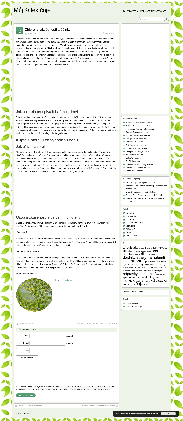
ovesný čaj (126, 271)
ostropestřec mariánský (155, 267)
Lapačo (151, 264)
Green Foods (99, 323)
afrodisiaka (130, 247)
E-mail (26, 343)
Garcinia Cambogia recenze (137, 132)
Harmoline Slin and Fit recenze (138, 168)
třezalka (147, 281)
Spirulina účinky (138, 277)
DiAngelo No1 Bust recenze (136, 139)
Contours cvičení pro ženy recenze (139, 164)
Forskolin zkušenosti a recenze (138, 135)
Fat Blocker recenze (134, 161)
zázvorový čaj (129, 284)
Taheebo (136, 281)
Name (26, 336)
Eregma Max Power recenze (137, 148)
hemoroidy (126, 262)
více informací (152, 414)
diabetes (137, 254)
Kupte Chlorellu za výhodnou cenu (47, 140)
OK (168, 414)
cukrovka (142, 251)
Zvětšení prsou (131, 236)
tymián (141, 281)
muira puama (127, 268)
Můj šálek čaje (32, 10)
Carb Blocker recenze (134, 171)
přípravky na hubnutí (139, 274)
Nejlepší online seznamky (133, 292)
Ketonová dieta (158, 261)
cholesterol (135, 251)
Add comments (110, 34)
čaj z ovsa (144, 284)
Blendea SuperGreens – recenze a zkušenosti (144, 195)
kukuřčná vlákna (134, 265)
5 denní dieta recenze (134, 155)
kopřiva (125, 265)
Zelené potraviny (111, 323)
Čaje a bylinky (131, 216)
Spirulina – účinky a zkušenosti (28, 406)
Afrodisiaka (130, 213)
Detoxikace (130, 220)
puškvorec (147, 271)
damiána (149, 251)
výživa (154, 280)
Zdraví (128, 232)
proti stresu (140, 271)
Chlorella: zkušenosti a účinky (47, 29)
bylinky (159, 247)
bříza (165, 248)
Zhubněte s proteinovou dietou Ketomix (141, 192)
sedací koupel (161, 274)
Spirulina (127, 277)
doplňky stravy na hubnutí (144, 257)
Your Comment (27, 358)
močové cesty (160, 265)
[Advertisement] (38, 87)
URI (27, 350)
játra (147, 262)
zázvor (163, 280)
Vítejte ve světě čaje (134, 307)
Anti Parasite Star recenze (136, 145)
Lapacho (144, 264)
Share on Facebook (63, 280)
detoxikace (128, 254)
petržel (133, 271)
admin (29, 323)
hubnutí (138, 261)
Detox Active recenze (134, 158)
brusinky (152, 248)
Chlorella (90, 323)
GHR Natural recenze (134, 142)
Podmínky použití (132, 303)
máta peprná (138, 267)
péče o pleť (157, 270)
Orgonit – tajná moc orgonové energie (140, 183)
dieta (144, 254)
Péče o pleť (130, 229)
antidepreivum (144, 248)
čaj (138, 283)
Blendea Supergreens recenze (138, 126)
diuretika (152, 254)
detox (155, 251)
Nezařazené (32, 34)
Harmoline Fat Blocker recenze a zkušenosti (99, 406)
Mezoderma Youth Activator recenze (140, 129)
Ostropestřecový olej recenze (137, 152)
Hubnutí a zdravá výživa (135, 223)
